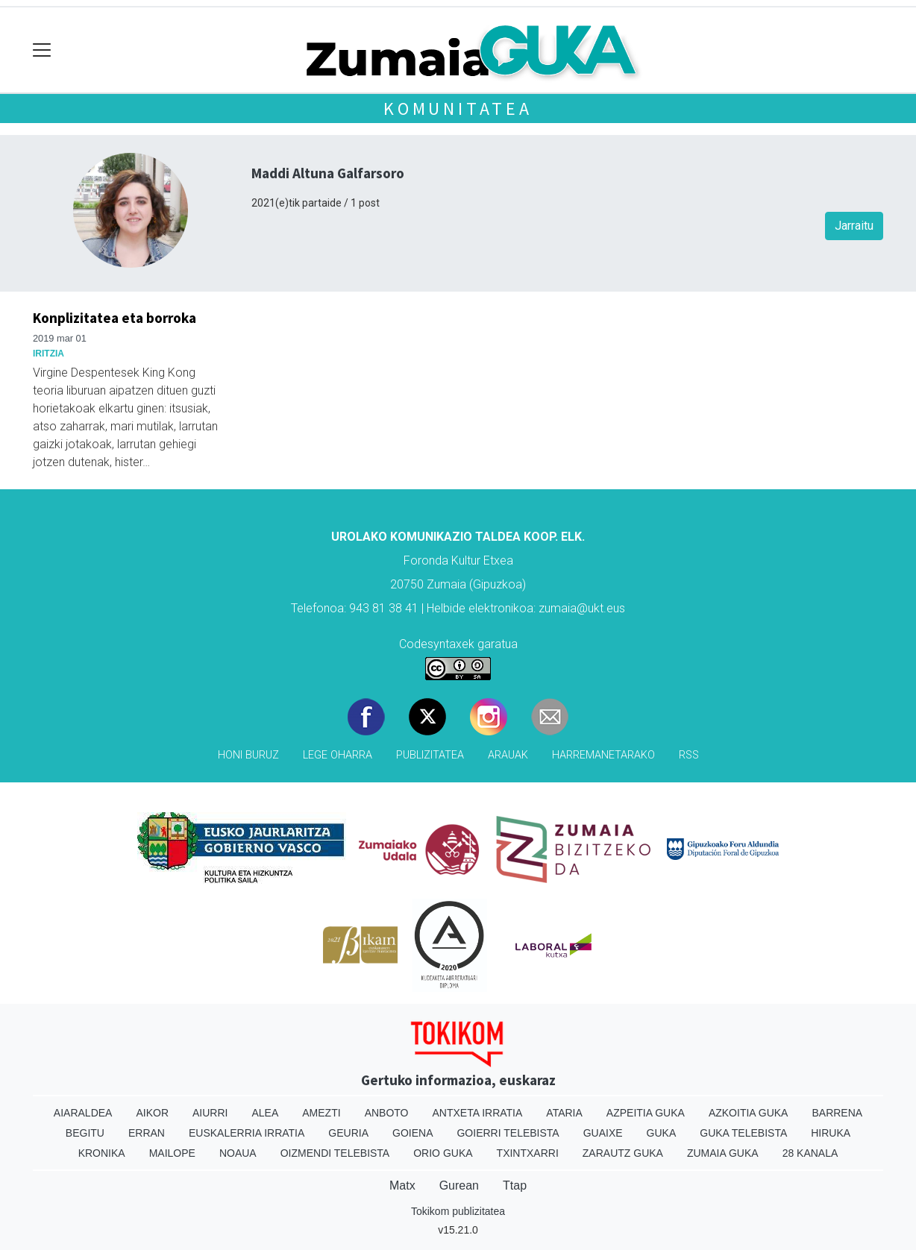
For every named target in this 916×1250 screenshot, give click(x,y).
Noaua (238, 1153)
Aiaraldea (83, 1113)
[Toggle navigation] (42, 50)
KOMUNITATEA (458, 108)
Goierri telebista (508, 1133)
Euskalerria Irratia (246, 1133)
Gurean (459, 1185)
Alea (264, 1113)
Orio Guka (442, 1153)
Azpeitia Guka (645, 1113)
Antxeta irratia (478, 1113)
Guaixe (603, 1133)
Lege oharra (337, 755)
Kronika (101, 1153)
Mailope (172, 1153)
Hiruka (830, 1133)
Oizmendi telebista (335, 1153)
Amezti (321, 1113)
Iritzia (48, 353)
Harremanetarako (603, 755)
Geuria (348, 1133)
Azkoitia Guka (748, 1113)
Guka (662, 1133)
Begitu (85, 1133)
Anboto (387, 1113)
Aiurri (210, 1113)
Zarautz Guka (623, 1153)
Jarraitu (854, 226)
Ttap (515, 1185)
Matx (402, 1185)
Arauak (508, 755)
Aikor (152, 1113)
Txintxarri (528, 1153)
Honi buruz (248, 755)
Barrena (837, 1113)
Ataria (564, 1113)
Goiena (412, 1133)
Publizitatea (430, 755)
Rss (689, 755)
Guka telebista (743, 1133)
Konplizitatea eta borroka (114, 318)
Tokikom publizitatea (458, 1211)
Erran (146, 1133)
